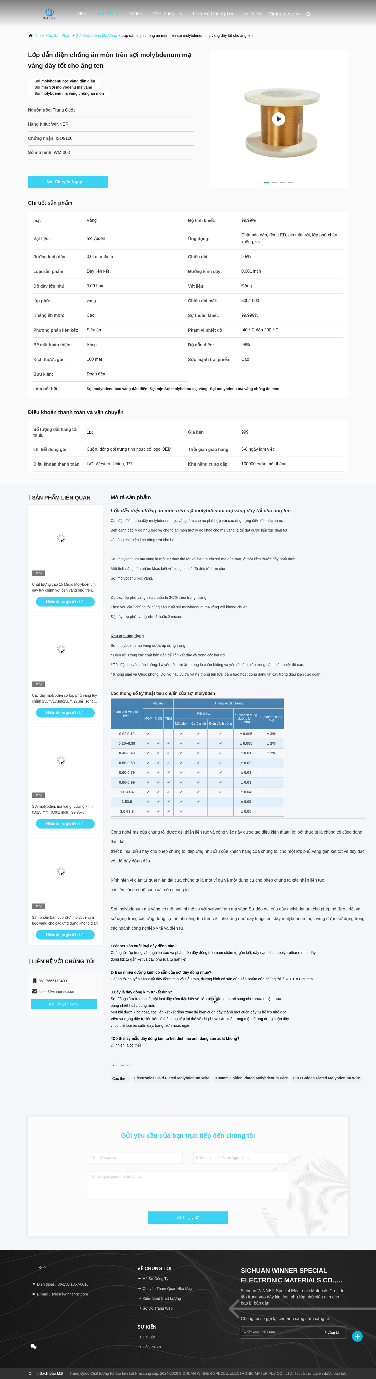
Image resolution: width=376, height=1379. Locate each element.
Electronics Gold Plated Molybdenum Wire (171, 1078)
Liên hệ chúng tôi (213, 13)
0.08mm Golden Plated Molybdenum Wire (251, 1078)
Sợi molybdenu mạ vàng (96, 35)
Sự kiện (252, 13)
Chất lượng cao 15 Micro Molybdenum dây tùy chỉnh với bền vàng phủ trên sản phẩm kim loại (63, 590)
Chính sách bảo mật (46, 1373)
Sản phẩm (108, 13)
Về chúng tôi (167, 13)
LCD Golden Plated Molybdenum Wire (326, 1078)
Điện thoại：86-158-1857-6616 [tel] (60, 1284)
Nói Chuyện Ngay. (68, 181)
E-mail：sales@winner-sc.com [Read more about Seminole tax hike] (60, 1294)
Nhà (82, 13)
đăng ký (330, 1332)
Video (136, 13)
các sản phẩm (58, 35)
